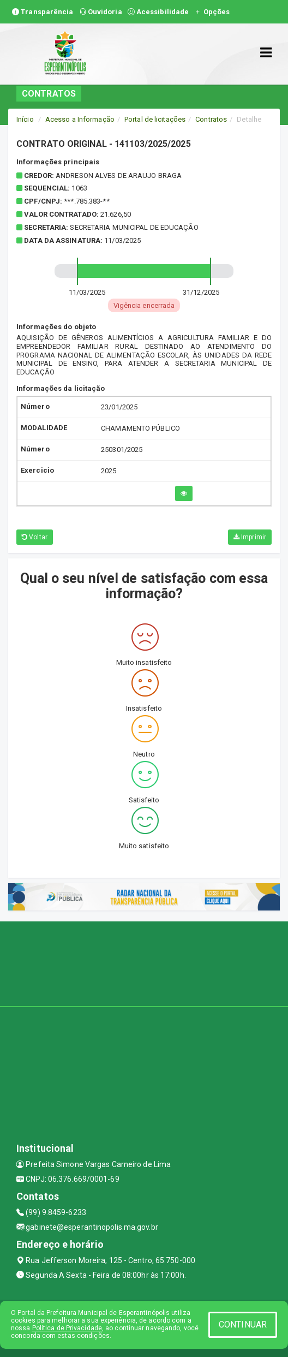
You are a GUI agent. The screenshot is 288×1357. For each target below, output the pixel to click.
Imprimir (249, 537)
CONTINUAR (243, 1324)
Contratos (211, 119)
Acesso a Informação (80, 119)
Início (25, 119)
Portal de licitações (154, 119)
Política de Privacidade (67, 1328)
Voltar (34, 537)
